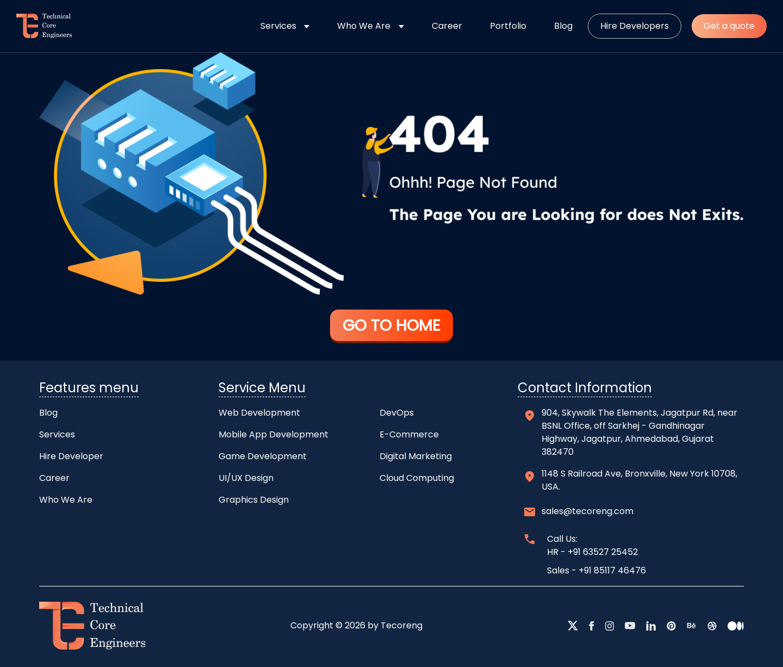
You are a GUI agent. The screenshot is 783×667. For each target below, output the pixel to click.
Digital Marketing (416, 456)
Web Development (259, 412)
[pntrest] (671, 625)
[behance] (692, 625)
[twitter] (573, 625)
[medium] (736, 625)
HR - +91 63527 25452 (592, 552)
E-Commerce (409, 434)
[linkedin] (651, 625)
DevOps (397, 412)
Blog (563, 26)
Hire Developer (71, 456)
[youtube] (630, 625)
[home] (40, 26)
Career (447, 26)
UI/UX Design (246, 478)
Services (278, 26)
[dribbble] (712, 625)
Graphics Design (254, 499)
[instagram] (609, 625)
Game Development (263, 456)
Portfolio (508, 26)
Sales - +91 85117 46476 (596, 570)
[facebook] (591, 625)
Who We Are (363, 26)
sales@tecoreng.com (587, 511)
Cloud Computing (417, 478)
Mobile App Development (273, 434)
